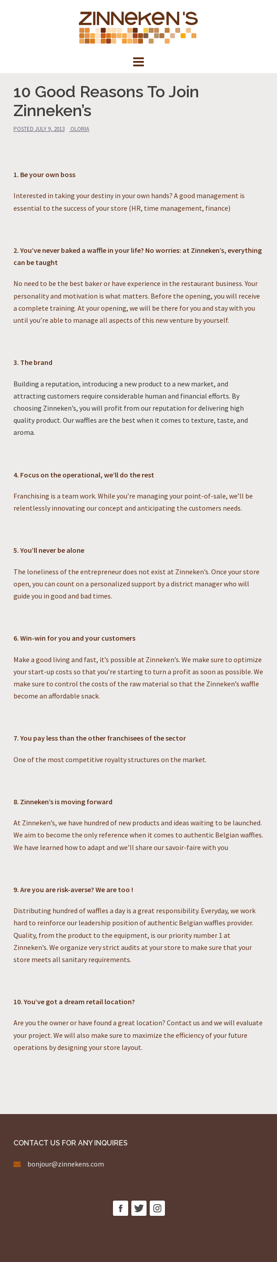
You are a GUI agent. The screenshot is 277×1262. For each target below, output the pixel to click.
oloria (79, 129)
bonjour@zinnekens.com (65, 1163)
